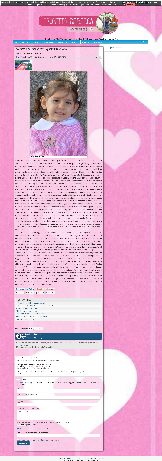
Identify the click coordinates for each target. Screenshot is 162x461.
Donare (35, 42)
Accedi (101, 458)
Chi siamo (61, 42)
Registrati (92, 458)
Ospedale (51, 293)
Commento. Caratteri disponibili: (30, 408)
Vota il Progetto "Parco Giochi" (28, 308)
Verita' (30, 293)
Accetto (130, 4)
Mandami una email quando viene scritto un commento (38, 429)
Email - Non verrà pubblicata (27, 395)
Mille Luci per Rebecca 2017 (27, 311)
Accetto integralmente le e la (42, 440)
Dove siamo (48, 42)
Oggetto (20, 401)
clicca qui (156, 2)
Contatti (85, 42)
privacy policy (63, 440)
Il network (71, 458)
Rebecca (20, 293)
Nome (19, 388)
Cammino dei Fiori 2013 (25, 319)
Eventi (23, 42)
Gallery (74, 42)
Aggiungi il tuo (36, 329)
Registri (31, 383)
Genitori (40, 293)
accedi (22, 383)
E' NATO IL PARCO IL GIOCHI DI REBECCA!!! (34, 306)
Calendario (97, 42)
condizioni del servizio (46, 440)
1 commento (61, 57)
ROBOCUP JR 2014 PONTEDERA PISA (32, 316)
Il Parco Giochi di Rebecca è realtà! (30, 303)
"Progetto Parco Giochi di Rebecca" (30, 314)
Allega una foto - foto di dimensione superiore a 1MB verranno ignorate (43, 422)
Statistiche (81, 458)
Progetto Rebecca (114, 48)
